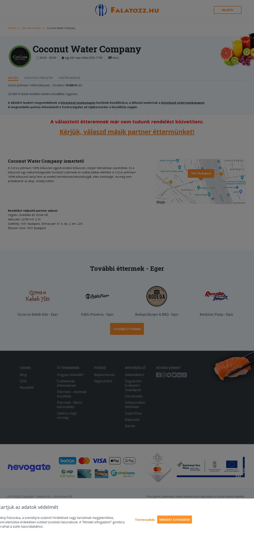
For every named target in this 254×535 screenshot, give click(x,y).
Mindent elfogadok (174, 520)
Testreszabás (145, 520)
